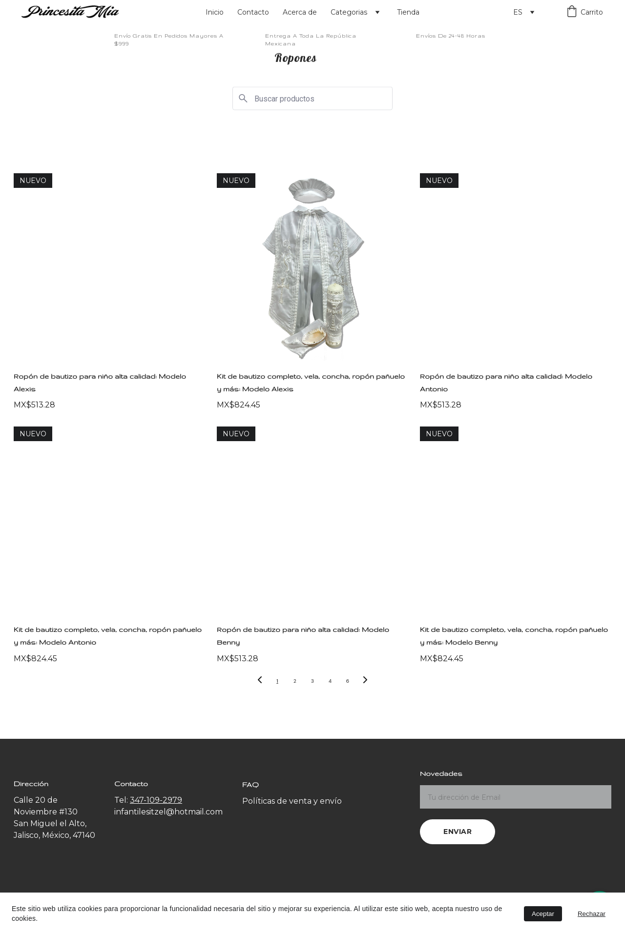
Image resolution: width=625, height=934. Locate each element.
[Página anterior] (260, 681)
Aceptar (543, 913)
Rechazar (591, 913)
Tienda (408, 12)
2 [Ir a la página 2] (294, 681)
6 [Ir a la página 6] (347, 681)
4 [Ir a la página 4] (330, 681)
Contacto (253, 12)
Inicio (215, 12)
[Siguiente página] (365, 681)
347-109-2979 (156, 800)
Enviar (457, 831)
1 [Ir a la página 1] (277, 681)
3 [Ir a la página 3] (312, 681)
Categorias (349, 12)
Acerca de (300, 12)
